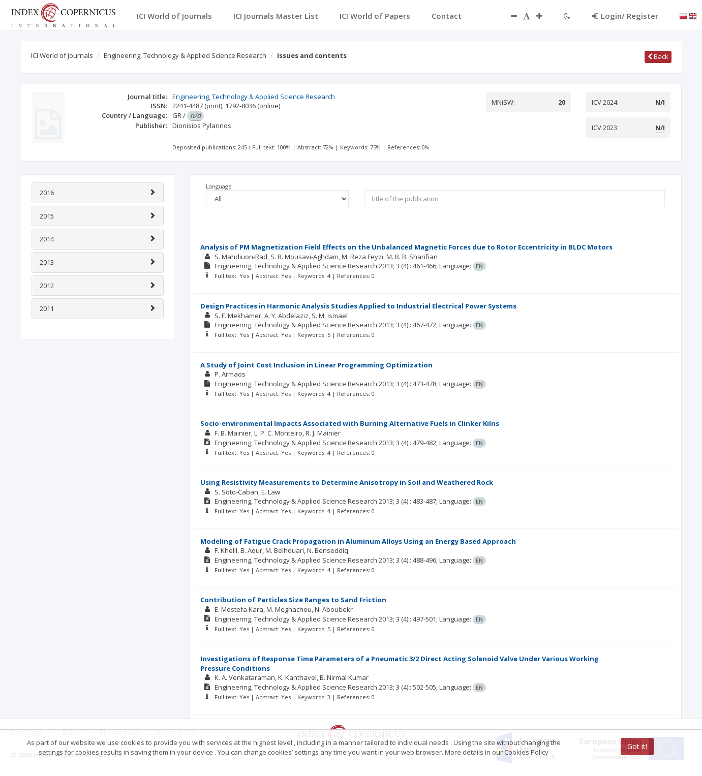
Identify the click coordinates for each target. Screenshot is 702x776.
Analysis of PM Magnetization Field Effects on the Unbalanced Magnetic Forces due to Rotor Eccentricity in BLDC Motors (406, 247)
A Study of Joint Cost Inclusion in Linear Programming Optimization (316, 364)
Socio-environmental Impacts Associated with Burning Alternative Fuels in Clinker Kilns (349, 423)
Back (658, 56)
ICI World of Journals (62, 55)
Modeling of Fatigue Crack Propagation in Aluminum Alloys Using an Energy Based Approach (358, 541)
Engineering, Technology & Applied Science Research (185, 55)
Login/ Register (625, 16)
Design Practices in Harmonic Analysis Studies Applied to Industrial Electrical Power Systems (358, 306)
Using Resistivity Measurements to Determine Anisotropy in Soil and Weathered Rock (346, 482)
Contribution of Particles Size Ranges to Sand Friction (293, 599)
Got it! (637, 746)
